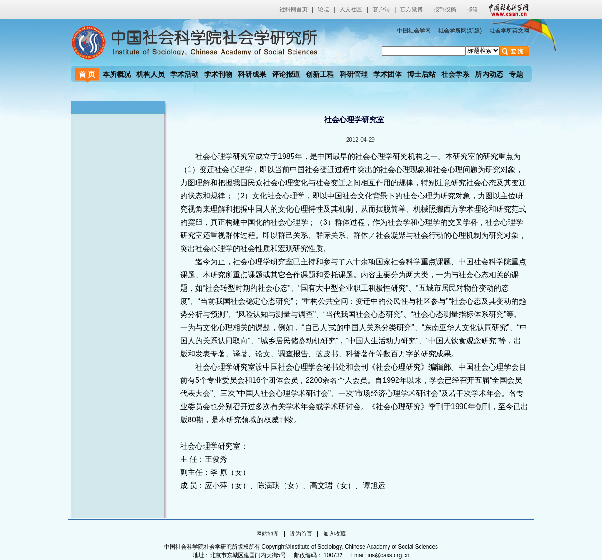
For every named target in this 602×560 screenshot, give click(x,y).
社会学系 (455, 74)
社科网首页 (293, 9)
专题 (516, 74)
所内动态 (489, 74)
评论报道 (286, 74)
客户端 (381, 9)
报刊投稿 (445, 9)
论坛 (323, 9)
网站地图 (267, 533)
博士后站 (421, 74)
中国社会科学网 (506, 9)
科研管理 (354, 74)
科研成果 (252, 74)
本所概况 (117, 74)
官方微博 (411, 9)
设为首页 (301, 533)
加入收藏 (334, 533)
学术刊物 (218, 74)
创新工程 (320, 74)
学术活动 (184, 74)
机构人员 (150, 74)
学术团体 (387, 74)
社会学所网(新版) (460, 30)
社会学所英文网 (509, 30)
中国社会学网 (414, 30)
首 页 (87, 74)
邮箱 (472, 9)
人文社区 (351, 9)
